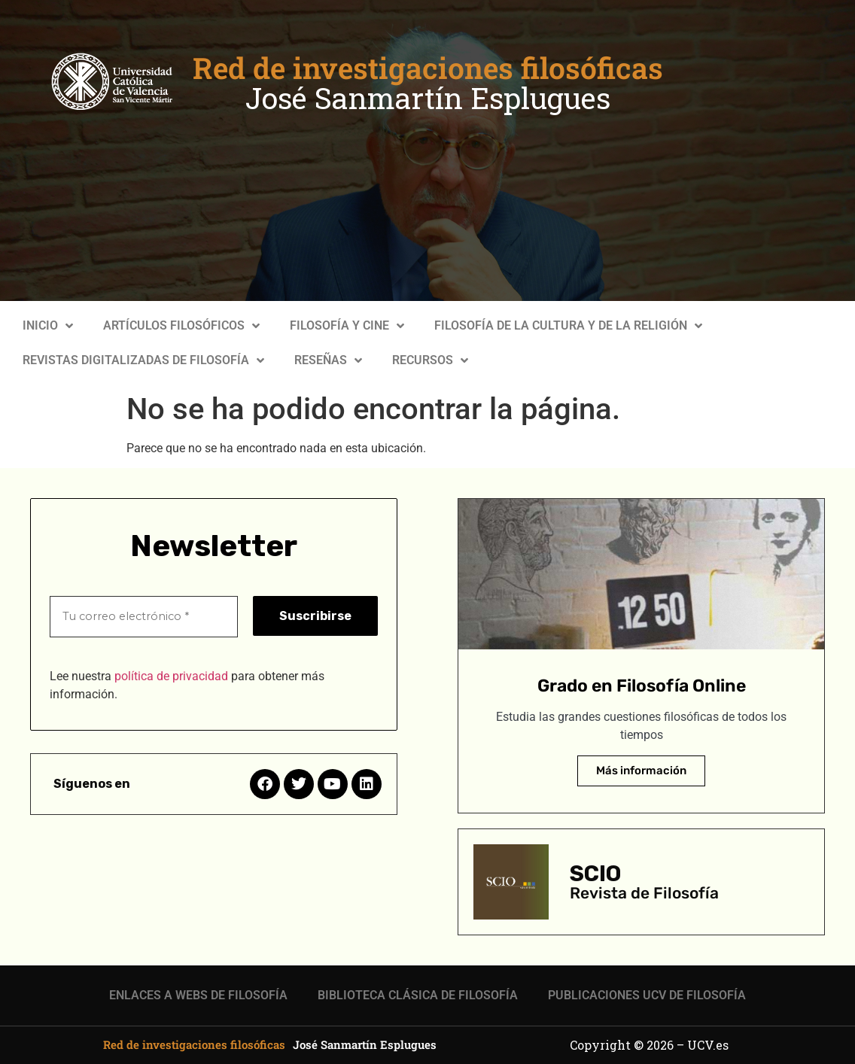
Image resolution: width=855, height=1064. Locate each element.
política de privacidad (171, 675)
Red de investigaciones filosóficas (428, 67)
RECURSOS (430, 360)
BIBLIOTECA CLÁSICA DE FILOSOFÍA (418, 995)
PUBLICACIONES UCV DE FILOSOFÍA (647, 995)
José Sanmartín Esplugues (427, 97)
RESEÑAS (328, 360)
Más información (641, 770)
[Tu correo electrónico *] (144, 616)
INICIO (48, 325)
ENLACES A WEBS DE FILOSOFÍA (198, 995)
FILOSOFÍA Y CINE (347, 325)
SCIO (595, 873)
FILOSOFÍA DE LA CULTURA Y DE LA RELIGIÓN (568, 325)
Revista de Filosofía (644, 892)
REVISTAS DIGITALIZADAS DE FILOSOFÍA (143, 360)
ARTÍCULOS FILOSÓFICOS (181, 325)
